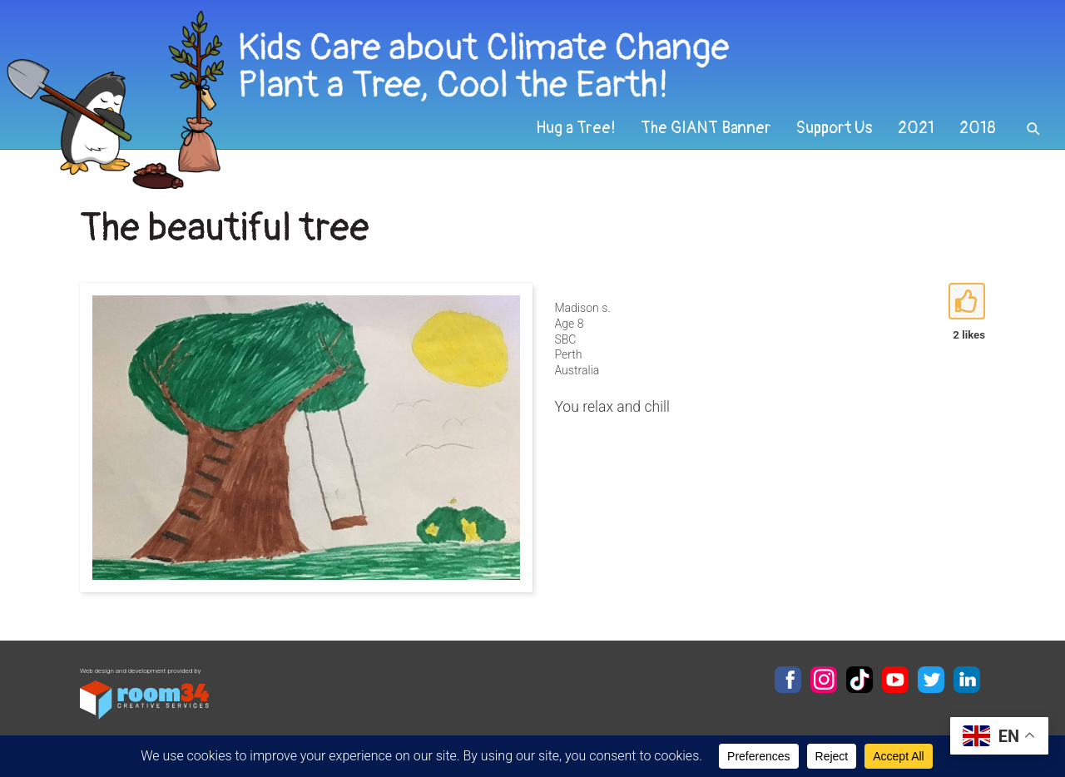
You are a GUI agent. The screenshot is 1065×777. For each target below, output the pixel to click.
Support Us (834, 128)
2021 (916, 128)
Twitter (931, 679)
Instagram (823, 679)
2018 (977, 128)
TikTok (859, 679)
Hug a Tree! (576, 128)
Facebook (788, 679)
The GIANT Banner (706, 128)
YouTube (895, 679)
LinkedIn (967, 679)
